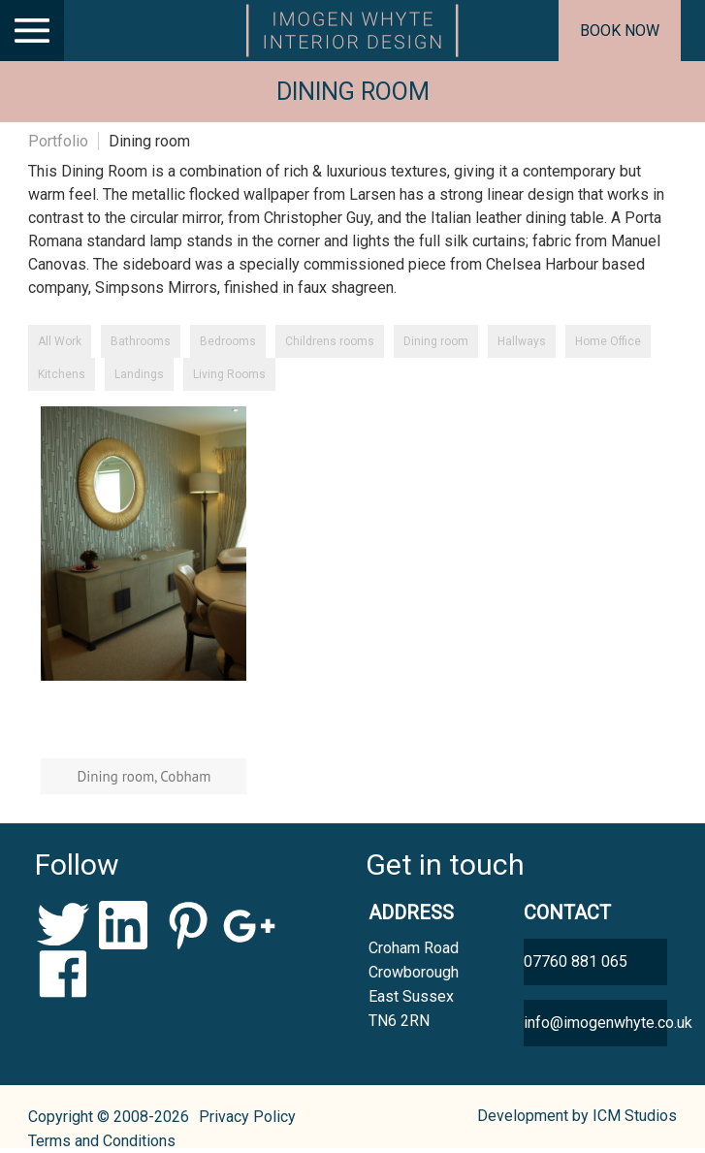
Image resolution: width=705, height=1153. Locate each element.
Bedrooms (228, 341)
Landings (139, 374)
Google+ (249, 925)
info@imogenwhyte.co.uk (595, 1022)
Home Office (608, 341)
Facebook (63, 973)
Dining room (435, 341)
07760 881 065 (575, 961)
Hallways (521, 341)
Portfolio (58, 141)
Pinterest (187, 925)
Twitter (63, 925)
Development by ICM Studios (577, 1115)
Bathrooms (141, 341)
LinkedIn (125, 925)
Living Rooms (229, 374)
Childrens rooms (329, 341)
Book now (619, 30)
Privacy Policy (247, 1116)
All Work (59, 341)
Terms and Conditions (102, 1141)
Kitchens (61, 374)
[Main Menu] (32, 30)
